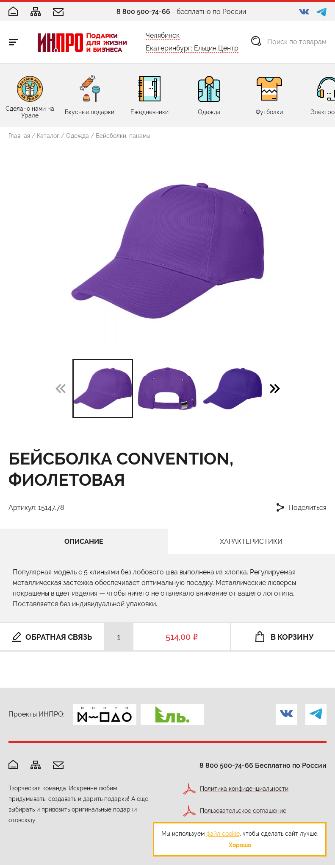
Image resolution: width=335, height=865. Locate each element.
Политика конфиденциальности (244, 789)
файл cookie (223, 833)
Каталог (48, 135)
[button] (275, 388)
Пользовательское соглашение (243, 811)
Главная (19, 135)
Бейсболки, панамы (123, 135)
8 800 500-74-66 (143, 12)
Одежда (77, 135)
